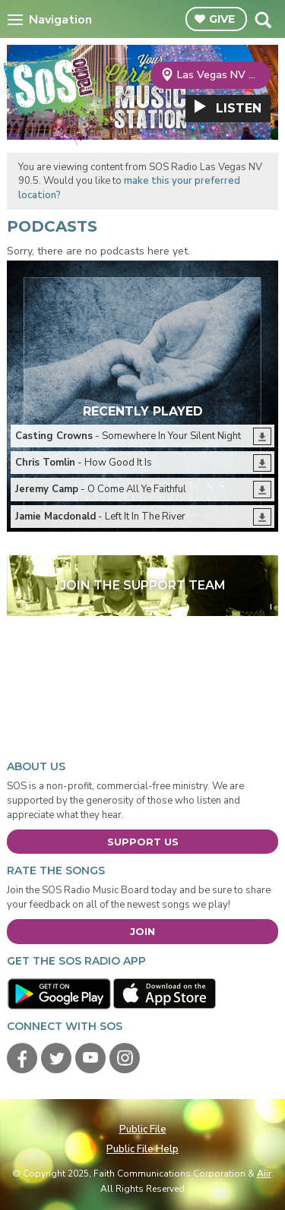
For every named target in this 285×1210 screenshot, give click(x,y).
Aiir (264, 1173)
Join (142, 931)
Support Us (143, 842)
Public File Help (142, 1149)
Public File (142, 1129)
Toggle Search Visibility (262, 20)
